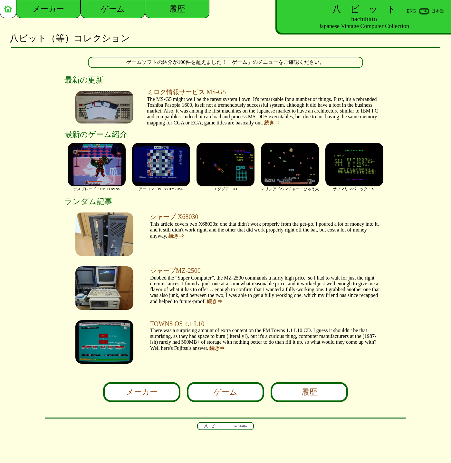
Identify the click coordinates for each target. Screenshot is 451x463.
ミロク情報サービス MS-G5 (186, 91)
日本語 (438, 11)
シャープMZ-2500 (175, 270)
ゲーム (225, 392)
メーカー (142, 392)
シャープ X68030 (174, 216)
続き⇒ (272, 122)
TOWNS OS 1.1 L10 (177, 323)
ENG (411, 11)
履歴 (309, 392)
